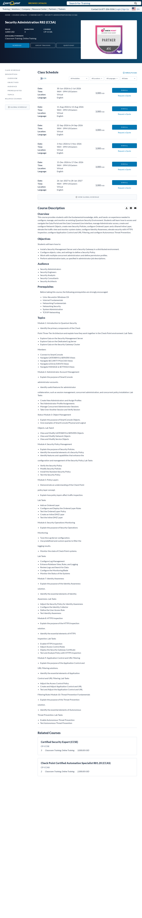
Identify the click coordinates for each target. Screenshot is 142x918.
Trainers (61, 9)
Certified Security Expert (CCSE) (59, 741)
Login (118, 9)
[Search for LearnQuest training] (104, 3)
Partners (52, 9)
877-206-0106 (108, 9)
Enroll (124, 90)
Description (11, 74)
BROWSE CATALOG (37, 3)
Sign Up (125, 9)
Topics (11, 95)
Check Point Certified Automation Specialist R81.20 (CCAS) (76, 763)
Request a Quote (124, 96)
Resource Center (39, 9)
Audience (12, 86)
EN (138, 9)
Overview (12, 78)
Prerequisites (15, 90)
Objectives (13, 82)
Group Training (43, 45)
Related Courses (13, 99)
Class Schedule (12, 70)
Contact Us (96, 9)
